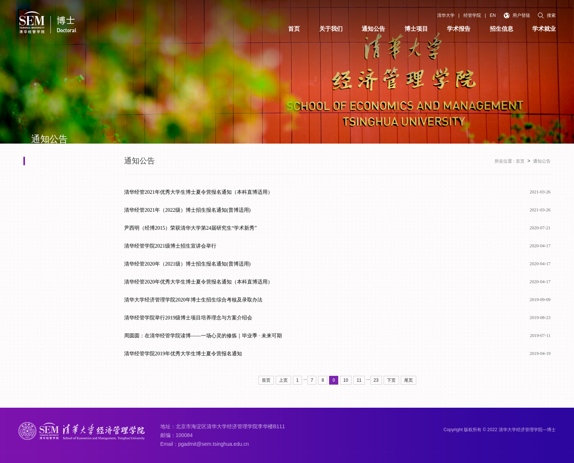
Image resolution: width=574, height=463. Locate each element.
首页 (520, 161)
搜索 (547, 15)
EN (493, 15)
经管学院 (472, 15)
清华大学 (446, 15)
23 (376, 380)
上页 (283, 380)
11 (359, 380)
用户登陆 (517, 15)
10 (345, 380)
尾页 (408, 380)
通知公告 (542, 161)
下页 (391, 380)
